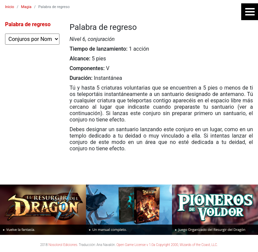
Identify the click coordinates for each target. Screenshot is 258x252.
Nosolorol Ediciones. (63, 245)
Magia (26, 7)
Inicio (9, 7)
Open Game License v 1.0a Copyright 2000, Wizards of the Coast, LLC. (167, 245)
